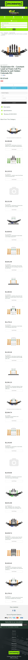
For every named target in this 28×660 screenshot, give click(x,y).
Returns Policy (14, 649)
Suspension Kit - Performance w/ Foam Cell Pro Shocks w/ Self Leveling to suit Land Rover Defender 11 (14, 568)
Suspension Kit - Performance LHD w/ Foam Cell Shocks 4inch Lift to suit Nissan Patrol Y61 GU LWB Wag (13, 267)
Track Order (14, 634)
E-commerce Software (13, 658)
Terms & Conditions (10, 626)
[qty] (14, 96)
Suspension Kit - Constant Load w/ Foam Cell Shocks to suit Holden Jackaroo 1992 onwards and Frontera (13, 297)
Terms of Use (14, 645)
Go (14, 29)
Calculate (14, 102)
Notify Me (14, 88)
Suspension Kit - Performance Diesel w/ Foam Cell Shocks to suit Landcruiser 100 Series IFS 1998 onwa (13, 387)
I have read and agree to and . (10, 626)
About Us (14, 639)
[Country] (14, 98)
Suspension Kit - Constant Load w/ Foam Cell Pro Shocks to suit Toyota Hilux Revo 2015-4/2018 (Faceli (13, 538)
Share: (3, 75)
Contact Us (14, 641)
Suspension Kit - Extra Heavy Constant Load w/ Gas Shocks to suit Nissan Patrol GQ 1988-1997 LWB (13, 357)
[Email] (11, 625)
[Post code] (14, 100)
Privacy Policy (16, 626)
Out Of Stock (14, 149)
